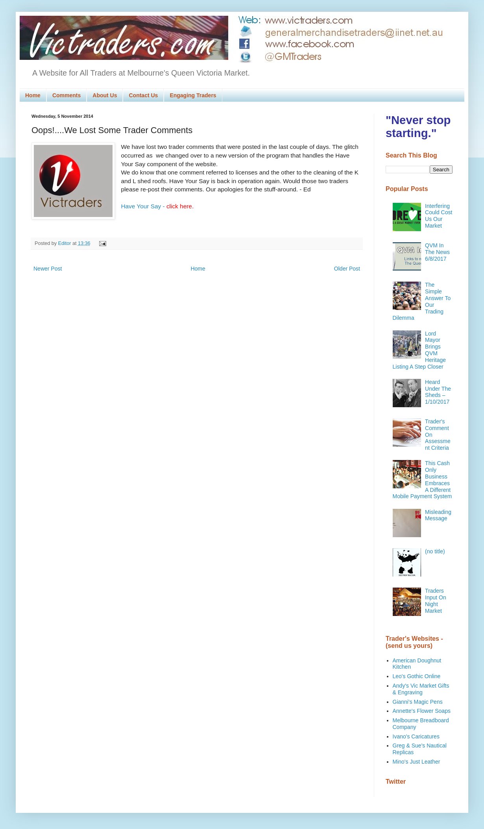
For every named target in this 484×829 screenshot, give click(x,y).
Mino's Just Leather (416, 762)
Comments (66, 95)
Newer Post (47, 268)
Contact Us (143, 95)
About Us (104, 95)
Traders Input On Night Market (435, 601)
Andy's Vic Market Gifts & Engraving (421, 688)
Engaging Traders (193, 95)
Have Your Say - (157, 206)
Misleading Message (438, 515)
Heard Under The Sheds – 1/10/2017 (438, 392)
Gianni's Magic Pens (418, 702)
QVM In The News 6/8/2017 (437, 252)
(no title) (435, 551)
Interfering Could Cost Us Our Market (438, 216)
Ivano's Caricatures (416, 736)
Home (33, 95)
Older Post (347, 268)
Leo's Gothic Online (417, 676)
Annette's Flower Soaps (422, 711)
